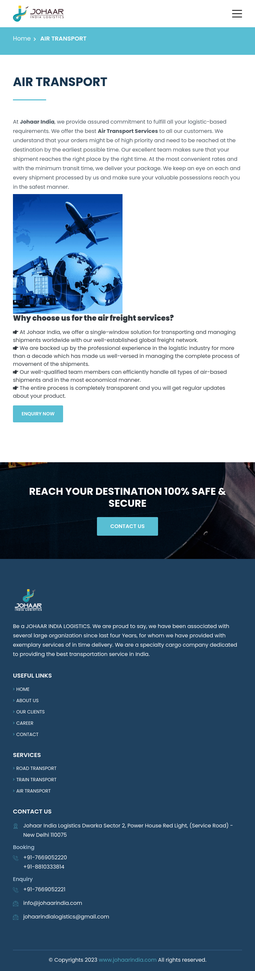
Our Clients (30, 711)
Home (22, 38)
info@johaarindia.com (52, 903)
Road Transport (36, 768)
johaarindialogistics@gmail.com (66, 916)
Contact (27, 734)
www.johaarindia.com (127, 960)
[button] (237, 13)
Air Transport (33, 791)
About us (27, 700)
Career (25, 723)
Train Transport (36, 779)
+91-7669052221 (44, 889)
